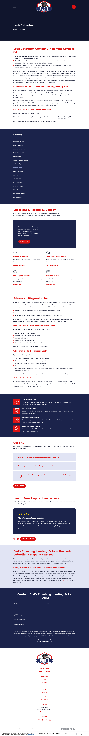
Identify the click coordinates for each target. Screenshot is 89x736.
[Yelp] (46, 720)
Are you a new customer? (20, 619)
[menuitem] (44, 141)
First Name (16, 603)
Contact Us (24, 241)
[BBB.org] (43, 720)
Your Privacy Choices (33, 728)
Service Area (44, 692)
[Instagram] (50, 720)
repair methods (43, 384)
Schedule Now (50, 284)
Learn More (17, 284)
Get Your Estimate (19, 265)
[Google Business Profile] (39, 720)
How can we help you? (19, 624)
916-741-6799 (44, 671)
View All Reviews (28, 538)
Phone (15, 609)
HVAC (44, 689)
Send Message (44, 641)
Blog (44, 696)
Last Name (48, 603)
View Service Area (52, 265)
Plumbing (44, 682)
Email (47, 609)
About (44, 679)
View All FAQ (19, 486)
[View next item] (18, 539)
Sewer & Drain (44, 686)
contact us (65, 580)
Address (16, 614)
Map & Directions (44, 711)
